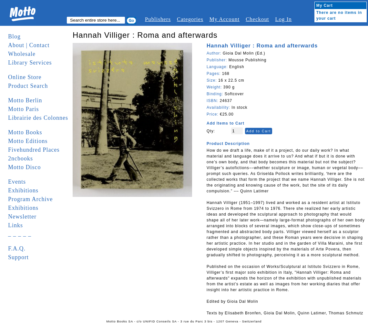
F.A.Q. (17, 248)
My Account (225, 19)
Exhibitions (23, 190)
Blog (14, 36)
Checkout (257, 19)
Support (18, 257)
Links (15, 225)
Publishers (158, 19)
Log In (283, 19)
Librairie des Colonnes (38, 118)
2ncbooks (20, 158)
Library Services (30, 62)
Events (17, 181)
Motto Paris (23, 109)
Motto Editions (28, 141)
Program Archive (30, 199)
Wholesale (22, 54)
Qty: (211, 131)
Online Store (25, 77)
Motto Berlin (25, 100)
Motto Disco (24, 167)
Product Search (28, 86)
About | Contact (29, 45)
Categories (190, 19)
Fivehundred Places (33, 150)
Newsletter (22, 216)
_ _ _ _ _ (19, 234)
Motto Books (25, 132)
